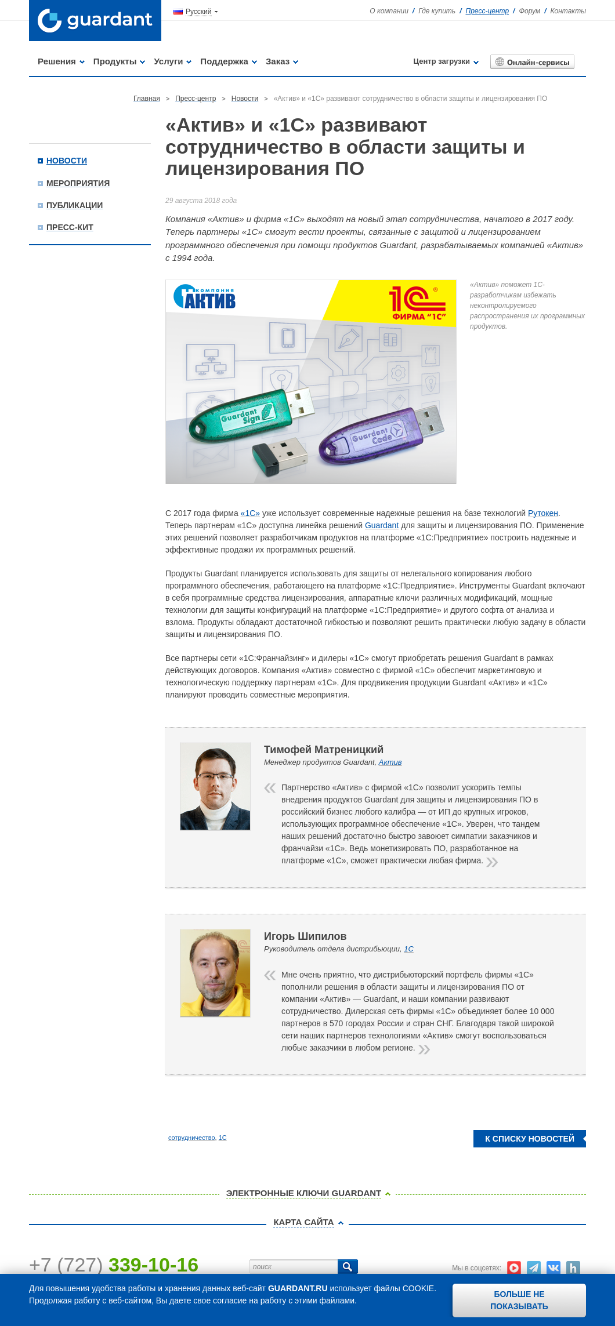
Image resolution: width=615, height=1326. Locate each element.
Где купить (436, 11)
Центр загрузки (442, 61)
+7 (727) (113, 1265)
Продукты (115, 61)
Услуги (168, 61)
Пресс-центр (487, 11)
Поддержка (224, 61)
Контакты (568, 11)
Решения (57, 61)
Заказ (278, 61)
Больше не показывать (519, 1300)
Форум (529, 11)
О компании (389, 11)
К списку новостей (529, 1138)
